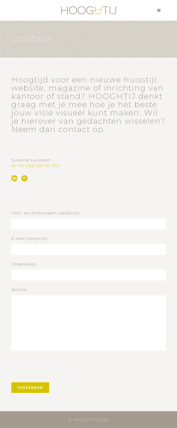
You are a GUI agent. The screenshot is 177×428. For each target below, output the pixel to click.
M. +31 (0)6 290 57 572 (35, 165)
